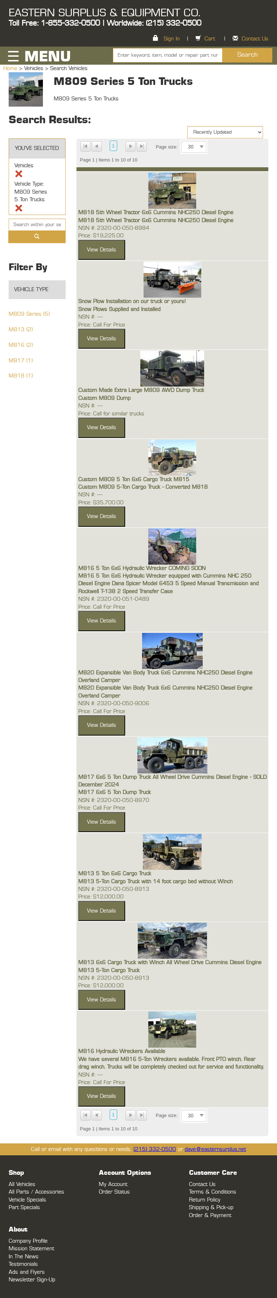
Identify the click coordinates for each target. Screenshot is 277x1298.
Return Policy (204, 1200)
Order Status (114, 1192)
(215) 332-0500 (154, 1149)
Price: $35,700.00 (101, 502)
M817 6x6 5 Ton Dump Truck (114, 792)
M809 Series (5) (29, 314)
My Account (113, 1184)
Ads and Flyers (27, 1272)
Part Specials (24, 1207)
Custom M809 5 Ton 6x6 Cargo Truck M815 (133, 479)
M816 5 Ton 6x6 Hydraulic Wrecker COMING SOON (142, 568)
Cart (210, 39)
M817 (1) (21, 360)
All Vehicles (22, 1184)
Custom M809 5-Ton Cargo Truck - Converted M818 (143, 487)
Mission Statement (31, 1248)
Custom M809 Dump (104, 398)
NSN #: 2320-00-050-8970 (113, 800)
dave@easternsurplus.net (215, 1149)
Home (11, 68)
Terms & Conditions (212, 1192)
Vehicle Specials (27, 1200)
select (201, 147)
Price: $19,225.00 (101, 235)
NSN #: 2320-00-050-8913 (113, 889)
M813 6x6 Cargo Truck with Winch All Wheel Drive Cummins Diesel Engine (169, 962)
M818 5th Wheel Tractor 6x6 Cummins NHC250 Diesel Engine (155, 212)
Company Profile (28, 1241)
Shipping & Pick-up (211, 1207)
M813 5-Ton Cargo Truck (109, 970)
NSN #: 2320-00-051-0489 (113, 599)
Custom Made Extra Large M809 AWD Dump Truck (141, 390)
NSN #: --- (90, 317)
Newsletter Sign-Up (32, 1279)
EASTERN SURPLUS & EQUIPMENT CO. (104, 13)
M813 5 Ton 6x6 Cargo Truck (114, 873)
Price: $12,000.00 (101, 897)
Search (247, 55)
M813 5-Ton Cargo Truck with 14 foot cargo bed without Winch (155, 881)
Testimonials (23, 1264)
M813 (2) (21, 329)
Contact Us (255, 39)
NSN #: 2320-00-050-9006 (113, 703)
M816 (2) (21, 345)
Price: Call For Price (101, 325)
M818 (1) (21, 376)
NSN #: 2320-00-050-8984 (113, 228)
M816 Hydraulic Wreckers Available (121, 1051)
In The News (24, 1256)
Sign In (172, 39)
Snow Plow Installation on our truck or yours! (131, 301)
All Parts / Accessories (36, 1192)
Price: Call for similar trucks (111, 414)
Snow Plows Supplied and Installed (119, 309)
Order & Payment (210, 1215)
